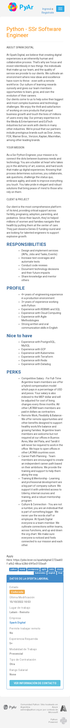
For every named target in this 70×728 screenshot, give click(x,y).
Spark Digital (18, 622)
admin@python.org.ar (31, 710)
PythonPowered (53, 720)
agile (44, 569)
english (51, 573)
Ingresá (46, 8)
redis (51, 569)
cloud (59, 569)
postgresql (33, 569)
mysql (22, 569)
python (13, 569)
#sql (60, 573)
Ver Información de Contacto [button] (35, 683)
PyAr (21, 7)
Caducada (17, 591)
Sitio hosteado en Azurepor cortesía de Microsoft (49, 708)
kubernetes (40, 573)
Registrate (48, 12)
